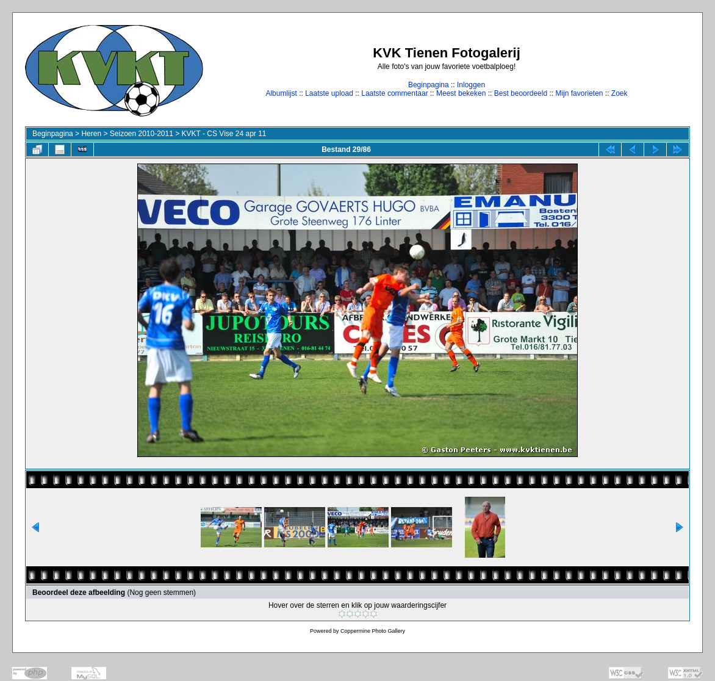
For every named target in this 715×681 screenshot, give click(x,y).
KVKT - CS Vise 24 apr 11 (224, 133)
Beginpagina (428, 85)
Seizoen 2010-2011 (141, 133)
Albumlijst (280, 93)
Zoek (619, 93)
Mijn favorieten (579, 93)
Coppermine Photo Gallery (372, 631)
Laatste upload (329, 93)
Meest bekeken (461, 93)
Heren (91, 133)
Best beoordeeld (520, 93)
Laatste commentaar (394, 93)
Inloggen (471, 85)
